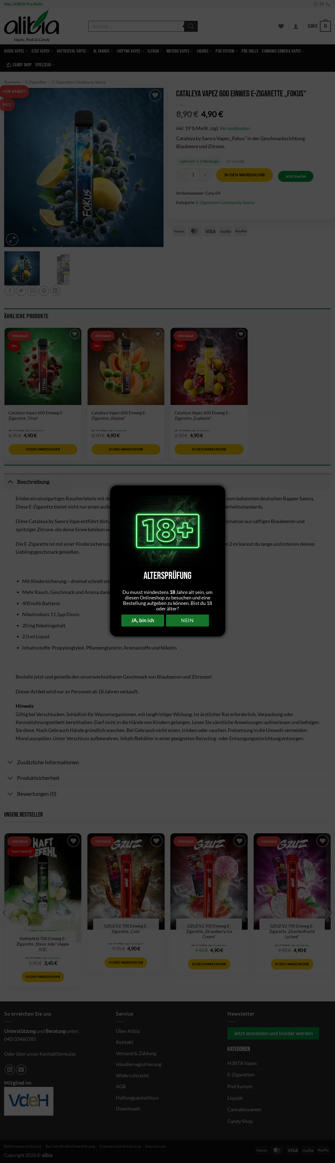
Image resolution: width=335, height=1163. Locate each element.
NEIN (187, 620)
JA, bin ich (142, 620)
